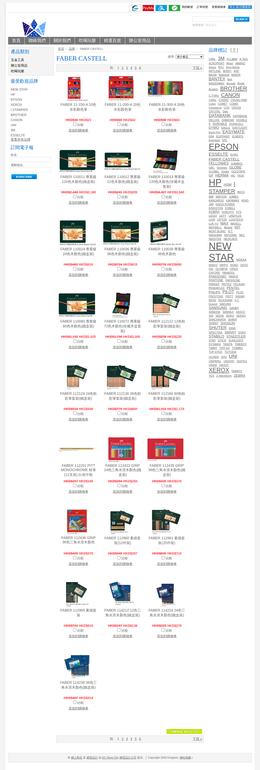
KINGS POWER (225, 204)
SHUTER (217, 327)
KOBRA (214, 212)
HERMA (222, 175)
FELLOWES (219, 163)
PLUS (239, 292)
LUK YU (213, 223)
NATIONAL (230, 235)
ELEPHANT (223, 136)
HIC (233, 175)
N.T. (230, 231)
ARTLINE (215, 70)
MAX (224, 223)
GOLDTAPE (238, 171)
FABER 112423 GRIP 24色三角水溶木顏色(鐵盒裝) (122, 470)
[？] (234, 50)
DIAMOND (228, 120)
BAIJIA (213, 75)
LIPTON (222, 219)
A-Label (232, 59)
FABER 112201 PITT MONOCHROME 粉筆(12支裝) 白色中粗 (78, 470)
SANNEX (228, 311)
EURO (234, 154)
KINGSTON (216, 208)
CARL (212, 59)
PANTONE (216, 280)
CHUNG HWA (239, 100)
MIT (237, 227)
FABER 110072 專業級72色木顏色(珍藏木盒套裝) (122, 326)
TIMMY (213, 348)
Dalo (225, 111)
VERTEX (242, 361)
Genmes (222, 167)
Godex (225, 171)
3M (13, 130)
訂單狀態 (202, 6)
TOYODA (230, 351)
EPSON (16, 99)
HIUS (240, 175)
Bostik (241, 83)
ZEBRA (240, 375)
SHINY (213, 323)
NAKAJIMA (215, 235)
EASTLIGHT (239, 127)
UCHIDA (214, 357)
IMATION (221, 196)
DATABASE (240, 116)
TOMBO (237, 348)
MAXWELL (215, 227)
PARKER (214, 284)
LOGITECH (236, 219)
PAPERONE (232, 280)
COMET (222, 104)
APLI (221, 67)
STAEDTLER (236, 336)
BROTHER (19, 115)
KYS (238, 212)
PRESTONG (216, 296)
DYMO (214, 127)
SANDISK (214, 312)
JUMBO (233, 196)
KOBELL (230, 208)
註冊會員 (245, 6)
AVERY (227, 71)
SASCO (240, 312)
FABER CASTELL (224, 159)
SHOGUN (227, 323)
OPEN (234, 268)
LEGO (213, 215)
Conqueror (215, 107)
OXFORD (214, 272)
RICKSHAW (225, 300)
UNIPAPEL (215, 361)
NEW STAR (19, 89)
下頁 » (197, 68)
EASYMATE (233, 131)
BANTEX (217, 79)
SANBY (234, 308)
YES (211, 375)
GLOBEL (214, 171)
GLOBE (235, 167)
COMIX (234, 104)
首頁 (61, 48)
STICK (222, 340)
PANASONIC (217, 276)
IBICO (241, 192)
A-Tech (243, 59)
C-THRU (214, 95)
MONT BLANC (217, 231)
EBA (211, 136)
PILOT (228, 292)
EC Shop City (110, 757)
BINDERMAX (216, 83)
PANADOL (228, 272)
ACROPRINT (216, 63)
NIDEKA (241, 259)
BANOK (235, 75)
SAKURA (225, 304)
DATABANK (220, 115)
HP (13, 94)
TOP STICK (215, 352)
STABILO (216, 336)
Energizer (214, 140)
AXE (236, 71)
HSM (227, 184)
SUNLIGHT (236, 340)
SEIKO (230, 315)
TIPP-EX (224, 348)
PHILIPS (214, 292)
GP (211, 175)
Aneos (212, 67)
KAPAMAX (232, 200)
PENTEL (233, 288)
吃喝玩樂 (17, 71)
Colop (212, 103)
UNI (13, 125)
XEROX (16, 105)
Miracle (228, 227)
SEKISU (241, 315)
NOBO (234, 265)
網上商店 (76, 757)
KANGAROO (216, 200)
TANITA (228, 344)
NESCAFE (231, 238)
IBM (211, 196)
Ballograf (224, 75)
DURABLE (220, 124)
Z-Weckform (224, 375)
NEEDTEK (215, 238)
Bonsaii (230, 83)
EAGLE (225, 127)
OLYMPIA (222, 268)
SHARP (232, 319)
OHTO (244, 265)
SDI (211, 315)
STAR (212, 340)
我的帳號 (187, 6)
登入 (232, 6)
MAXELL (236, 223)
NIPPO (224, 265)
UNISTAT (228, 361)
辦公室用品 (19, 65)
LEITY (222, 215)
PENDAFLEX (216, 288)
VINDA (213, 365)
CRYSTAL (214, 111)
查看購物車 (219, 6)
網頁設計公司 (128, 757)
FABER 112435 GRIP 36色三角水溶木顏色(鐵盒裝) (166, 470)
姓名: (14, 154)
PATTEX (227, 284)
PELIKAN (239, 284)
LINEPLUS (235, 215)
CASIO (224, 100)
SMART (230, 332)
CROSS (236, 107)
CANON (16, 120)
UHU (224, 357)
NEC (242, 235)
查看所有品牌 (20, 139)
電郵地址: (17, 165)
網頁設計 (92, 757)
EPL (224, 140)
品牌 (72, 48)
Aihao (229, 63)
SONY (242, 332)
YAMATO (236, 371)
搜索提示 (211, 24)
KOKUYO (228, 211)
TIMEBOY (241, 344)
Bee (230, 79)
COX (226, 107)
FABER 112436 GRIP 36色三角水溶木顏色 (78, 540)
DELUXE (214, 120)
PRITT (229, 296)
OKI (211, 269)
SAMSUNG (218, 308)
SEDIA (220, 315)
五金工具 (17, 60)
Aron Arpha (232, 67)
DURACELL (236, 124)
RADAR (240, 296)
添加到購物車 (78, 130)
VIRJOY (224, 365)
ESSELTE (18, 135)
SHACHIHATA (217, 319)
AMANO (240, 63)
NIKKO (213, 265)
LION (212, 219)
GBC (212, 167)
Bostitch (213, 89)
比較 (80, 125)
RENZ (212, 300)
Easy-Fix (214, 132)
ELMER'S (237, 136)
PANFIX (233, 276)
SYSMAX (215, 344)
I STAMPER (19, 110)
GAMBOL (237, 163)
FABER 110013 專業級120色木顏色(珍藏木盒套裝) (167, 181)
